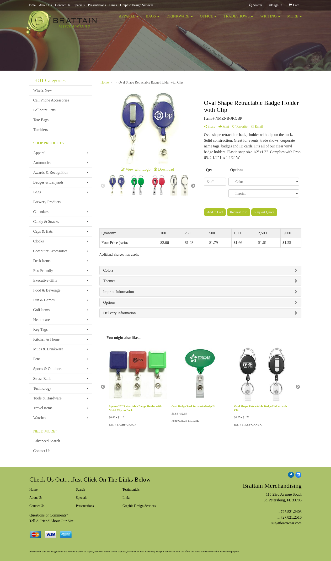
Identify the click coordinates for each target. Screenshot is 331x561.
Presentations (97, 5)
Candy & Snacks (46, 221)
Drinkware (179, 19)
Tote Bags (40, 120)
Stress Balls (42, 378)
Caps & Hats (43, 231)
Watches (39, 418)
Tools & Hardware (47, 398)
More (294, 19)
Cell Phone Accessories (51, 100)
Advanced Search (46, 441)
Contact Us (62, 5)
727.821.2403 (291, 512)
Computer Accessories (50, 251)
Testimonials (131, 489)
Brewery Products (47, 202)
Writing (270, 19)
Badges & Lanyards (48, 182)
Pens (36, 359)
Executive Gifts (45, 280)
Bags (152, 19)
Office (208, 19)
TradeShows (238, 19)
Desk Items (41, 261)
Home (31, 5)
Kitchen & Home (46, 339)
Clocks (38, 241)
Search (80, 489)
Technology (42, 388)
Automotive (42, 163)
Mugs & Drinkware (48, 349)
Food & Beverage (46, 290)
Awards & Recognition (50, 172)
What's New (42, 90)
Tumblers (40, 130)
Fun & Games (44, 300)
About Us (45, 5)
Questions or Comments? (48, 515)
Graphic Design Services (136, 5)
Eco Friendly (43, 271)
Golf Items (41, 310)
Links (113, 5)
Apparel (129, 19)
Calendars (40, 212)
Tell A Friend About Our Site (51, 521)
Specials (79, 5)
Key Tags (40, 329)
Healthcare (41, 320)
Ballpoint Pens (44, 110)
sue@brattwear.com (286, 523)
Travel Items (43, 408)
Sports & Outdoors (47, 369)
